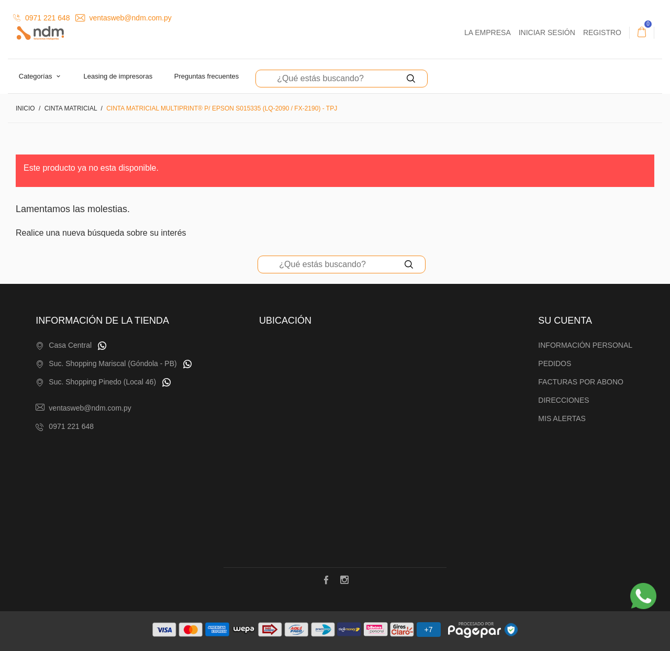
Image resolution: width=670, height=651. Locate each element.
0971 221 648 (41, 18)
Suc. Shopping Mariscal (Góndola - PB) (112, 363)
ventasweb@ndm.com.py (123, 18)
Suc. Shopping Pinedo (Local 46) (102, 382)
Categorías (36, 76)
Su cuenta (565, 320)
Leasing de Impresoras (118, 76)
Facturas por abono (580, 382)
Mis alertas (562, 418)
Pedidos (554, 363)
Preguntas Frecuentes (206, 76)
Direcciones (563, 400)
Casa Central (70, 345)
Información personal (585, 345)
